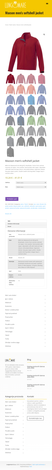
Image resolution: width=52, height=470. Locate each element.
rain (22, 206)
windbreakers (42, 208)
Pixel (30, 466)
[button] (44, 34)
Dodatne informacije (13, 223)
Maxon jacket (17, 206)
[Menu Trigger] (47, 3)
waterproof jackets (25, 208)
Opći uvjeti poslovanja (38, 464)
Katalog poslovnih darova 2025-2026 (36, 367)
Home (6, 25)
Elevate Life (43, 204)
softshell (26, 206)
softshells (32, 206)
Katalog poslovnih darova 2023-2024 (36, 385)
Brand (9, 226)
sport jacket (38, 206)
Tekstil (10, 25)
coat (34, 204)
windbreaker (34, 208)
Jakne (14, 25)
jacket (6, 206)
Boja (6, 187)
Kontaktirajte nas (35, 418)
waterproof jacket (14, 208)
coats (37, 204)
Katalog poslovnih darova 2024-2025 (36, 376)
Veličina (7, 182)
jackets (11, 206)
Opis (9, 221)
